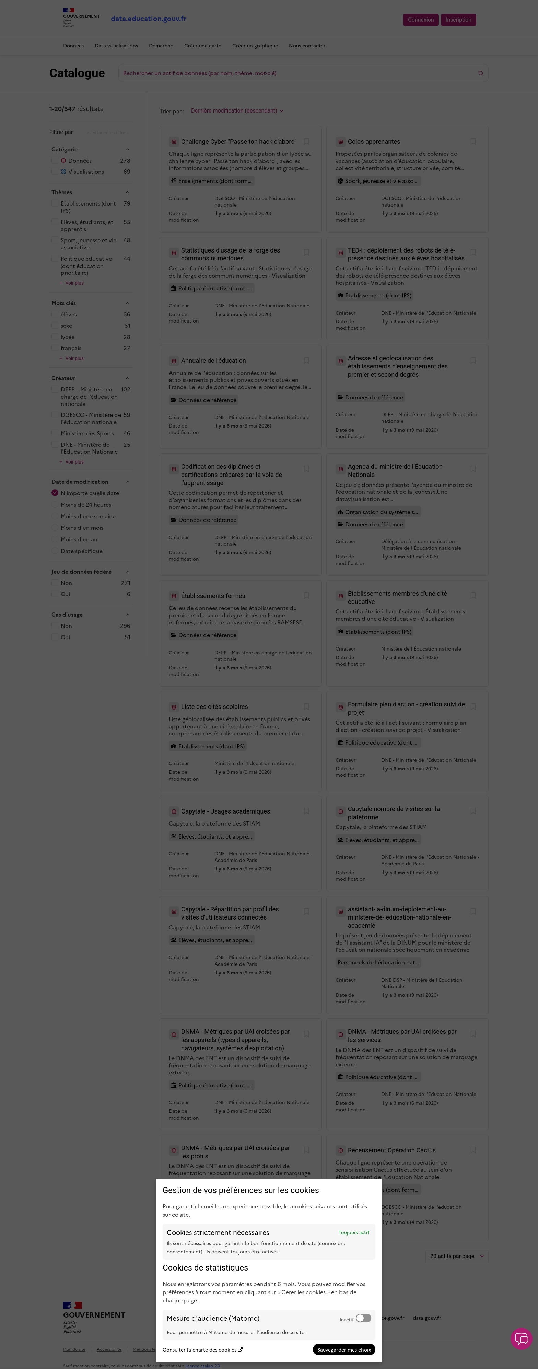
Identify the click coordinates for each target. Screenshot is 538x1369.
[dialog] (269, 1270)
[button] (522, 1339)
